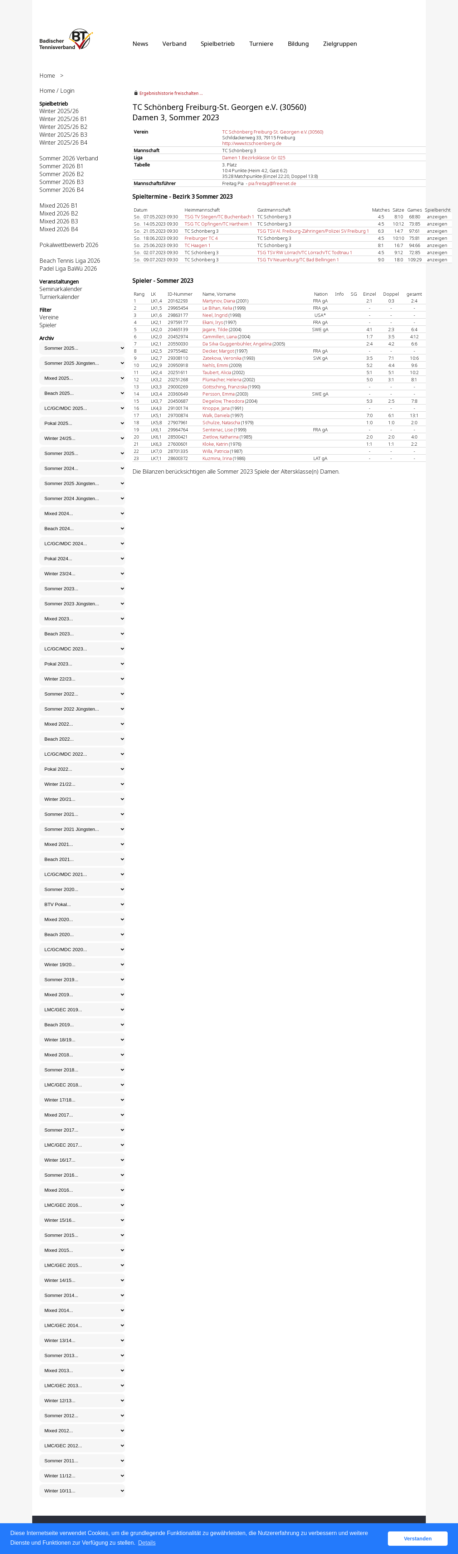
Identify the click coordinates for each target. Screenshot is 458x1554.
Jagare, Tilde (215, 329)
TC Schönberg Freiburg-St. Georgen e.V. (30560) (272, 132)
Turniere (261, 43)
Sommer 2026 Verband (68, 158)
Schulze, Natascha (221, 422)
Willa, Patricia (216, 451)
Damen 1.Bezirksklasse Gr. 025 (253, 157)
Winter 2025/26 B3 (63, 135)
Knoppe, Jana (216, 408)
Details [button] (147, 1543)
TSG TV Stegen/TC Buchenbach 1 (219, 216)
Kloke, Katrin (215, 444)
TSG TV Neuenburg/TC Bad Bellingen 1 (298, 259)
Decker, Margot (218, 351)
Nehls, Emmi (215, 365)
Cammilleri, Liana (220, 336)
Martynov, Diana (219, 300)
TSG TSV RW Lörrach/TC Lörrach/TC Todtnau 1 (304, 252)
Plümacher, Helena (222, 379)
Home (47, 75)
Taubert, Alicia (217, 372)
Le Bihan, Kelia (217, 308)
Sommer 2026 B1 (61, 166)
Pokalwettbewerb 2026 (68, 245)
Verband (174, 43)
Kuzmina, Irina (217, 458)
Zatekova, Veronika (222, 358)
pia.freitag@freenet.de (272, 183)
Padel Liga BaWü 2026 (68, 268)
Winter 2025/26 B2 (63, 127)
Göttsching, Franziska (225, 386)
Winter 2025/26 (59, 111)
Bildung (298, 43)
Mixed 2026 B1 (58, 205)
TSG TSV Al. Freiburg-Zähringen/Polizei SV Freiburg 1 (313, 231)
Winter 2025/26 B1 (63, 119)
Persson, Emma (219, 394)
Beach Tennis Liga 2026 (69, 261)
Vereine (49, 317)
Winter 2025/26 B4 (63, 142)
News (140, 43)
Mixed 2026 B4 (58, 229)
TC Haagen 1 (198, 245)
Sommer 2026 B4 (61, 190)
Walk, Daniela (216, 415)
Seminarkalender (60, 289)
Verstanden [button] (418, 1538)
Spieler (48, 325)
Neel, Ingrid (215, 315)
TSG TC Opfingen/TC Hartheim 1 (218, 224)
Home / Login (56, 91)
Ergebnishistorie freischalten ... (171, 93)
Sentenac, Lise (218, 429)
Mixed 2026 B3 (58, 221)
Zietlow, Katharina (221, 437)
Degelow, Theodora (223, 401)
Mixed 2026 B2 (58, 213)
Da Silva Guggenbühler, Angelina (237, 343)
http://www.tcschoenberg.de (252, 143)
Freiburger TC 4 (201, 238)
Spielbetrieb (218, 43)
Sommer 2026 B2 (61, 174)
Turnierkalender (59, 297)
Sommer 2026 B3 (61, 182)
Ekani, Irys (213, 322)
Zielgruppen (340, 43)
